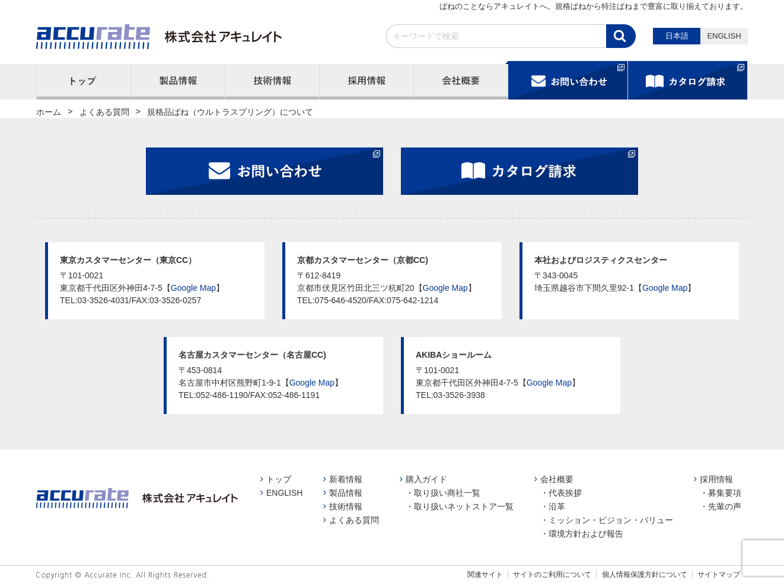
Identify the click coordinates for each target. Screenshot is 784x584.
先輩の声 (724, 506)
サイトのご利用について (552, 574)
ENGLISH (724, 35)
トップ (278, 479)
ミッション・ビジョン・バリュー (611, 520)
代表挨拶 (565, 493)
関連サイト (485, 574)
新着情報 (345, 479)
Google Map (193, 288)
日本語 (677, 35)
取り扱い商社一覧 (447, 493)
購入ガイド (426, 479)
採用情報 (716, 479)
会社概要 (556, 479)
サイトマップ (718, 574)
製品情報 (345, 493)
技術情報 (345, 506)
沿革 (557, 506)
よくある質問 (354, 520)
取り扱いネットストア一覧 (464, 506)
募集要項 (724, 493)
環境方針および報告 (586, 533)
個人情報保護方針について (644, 574)
